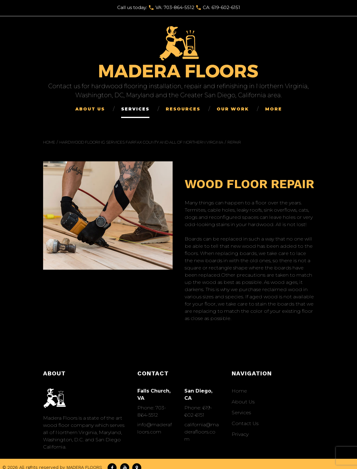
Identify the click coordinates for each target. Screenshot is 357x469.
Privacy (240, 434)
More (273, 109)
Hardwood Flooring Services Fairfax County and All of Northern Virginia (141, 142)
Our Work (233, 109)
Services (135, 109)
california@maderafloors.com (201, 432)
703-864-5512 (179, 7)
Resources (183, 109)
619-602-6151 (225, 7)
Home (49, 142)
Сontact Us (245, 423)
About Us (90, 109)
